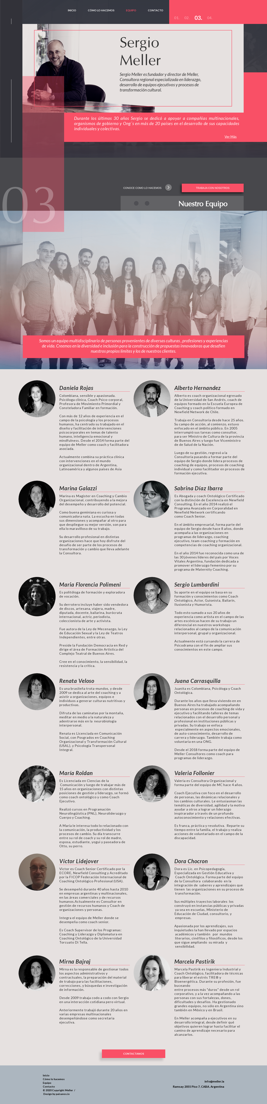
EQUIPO (131, 10)
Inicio (46, 1075)
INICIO (72, 10)
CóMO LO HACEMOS (101, 10)
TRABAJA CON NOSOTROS (212, 187)
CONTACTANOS (133, 1053)
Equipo (47, 1082)
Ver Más (231, 136)
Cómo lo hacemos (54, 1079)
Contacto (49, 1086)
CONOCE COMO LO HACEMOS (142, 187)
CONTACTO (155, 10)
